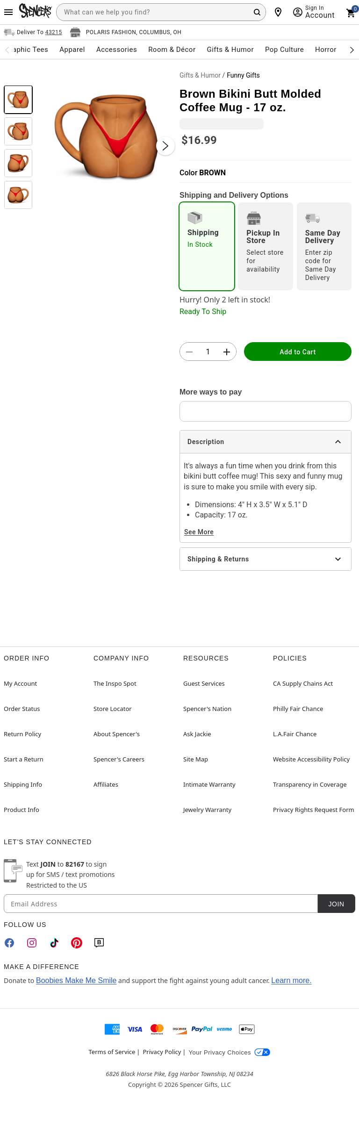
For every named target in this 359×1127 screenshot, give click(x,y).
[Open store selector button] (126, 32)
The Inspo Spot (114, 683)
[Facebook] (9, 942)
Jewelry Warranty (207, 809)
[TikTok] (54, 942)
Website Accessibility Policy (311, 759)
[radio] (207, 246)
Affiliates (105, 784)
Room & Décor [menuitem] (171, 49)
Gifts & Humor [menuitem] (230, 49)
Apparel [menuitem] (72, 49)
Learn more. (291, 980)
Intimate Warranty (209, 784)
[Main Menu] (8, 12)
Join (336, 904)
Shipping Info (23, 784)
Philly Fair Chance (298, 708)
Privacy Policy (162, 1052)
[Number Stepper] (208, 352)
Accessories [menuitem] (116, 49)
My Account (20, 683)
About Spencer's (116, 734)
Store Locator (112, 708)
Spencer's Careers (118, 759)
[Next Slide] (165, 145)
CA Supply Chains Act (303, 683)
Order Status (22, 708)
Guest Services (204, 683)
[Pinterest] (76, 942)
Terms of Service (112, 1052)
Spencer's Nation (207, 708)
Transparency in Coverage (310, 784)
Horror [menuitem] (326, 49)
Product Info (21, 809)
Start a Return (23, 759)
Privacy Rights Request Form (313, 809)
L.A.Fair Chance (294, 734)
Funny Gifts (243, 75)
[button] (106, 136)
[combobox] (161, 12)
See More (199, 532)
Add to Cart (298, 352)
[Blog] (99, 942)
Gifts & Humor (200, 75)
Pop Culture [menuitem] (284, 49)
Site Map (195, 759)
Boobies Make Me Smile (76, 980)
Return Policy (22, 734)
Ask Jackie (197, 734)
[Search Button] (257, 12)
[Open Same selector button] (33, 32)
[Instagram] (31, 942)
